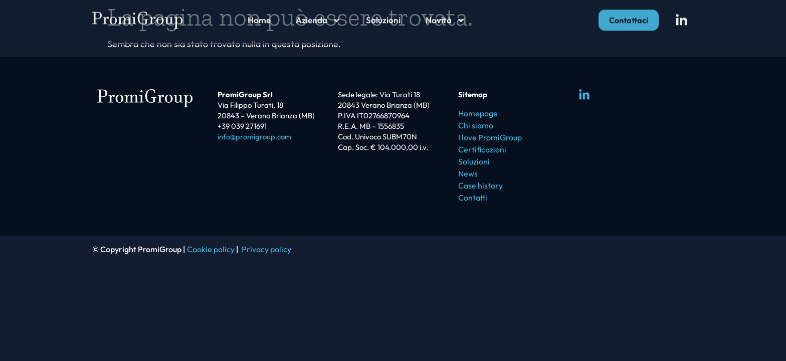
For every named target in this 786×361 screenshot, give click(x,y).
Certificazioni (482, 149)
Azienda (318, 17)
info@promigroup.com (254, 136)
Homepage (478, 113)
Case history (480, 185)
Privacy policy (266, 249)
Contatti (472, 198)
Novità (445, 17)
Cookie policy (211, 249)
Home (259, 17)
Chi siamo (475, 125)
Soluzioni (383, 17)
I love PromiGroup (490, 137)
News (468, 173)
